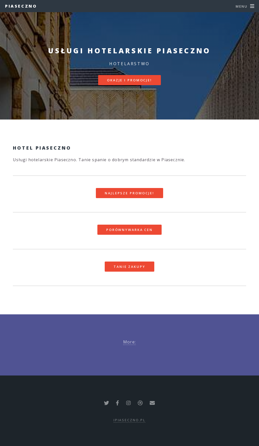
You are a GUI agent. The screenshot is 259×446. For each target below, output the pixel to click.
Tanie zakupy (129, 266)
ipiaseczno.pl (129, 420)
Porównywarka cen (129, 229)
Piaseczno (21, 6)
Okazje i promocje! (129, 80)
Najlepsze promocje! (129, 193)
